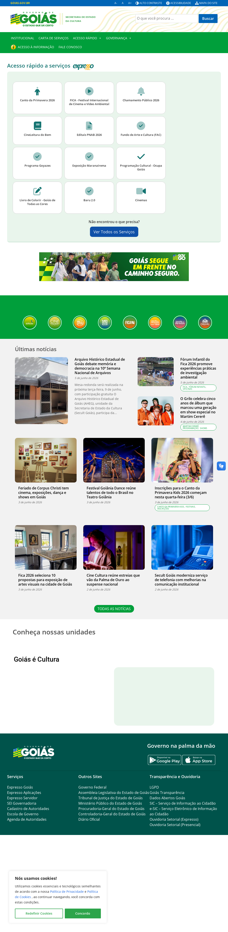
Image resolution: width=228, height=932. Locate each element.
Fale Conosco (70, 47)
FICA (185, 387)
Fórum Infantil (197, 387)
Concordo (82, 913)
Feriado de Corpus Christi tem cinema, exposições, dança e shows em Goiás (43, 492)
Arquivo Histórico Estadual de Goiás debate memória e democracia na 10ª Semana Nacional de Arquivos (100, 366)
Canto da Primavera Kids (170, 507)
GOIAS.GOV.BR (20, 3)
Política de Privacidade (67, 891)
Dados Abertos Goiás (167, 878)
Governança (119, 38)
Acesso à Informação (36, 47)
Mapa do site (208, 3)
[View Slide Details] (40, 682)
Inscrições (163, 509)
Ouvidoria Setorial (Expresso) (174, 899)
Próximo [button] (203, 682)
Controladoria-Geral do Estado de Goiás (112, 894)
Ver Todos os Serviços (114, 231)
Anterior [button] (24, 682)
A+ (130, 3)
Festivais (190, 507)
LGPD (154, 867)
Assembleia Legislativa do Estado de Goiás (113, 872)
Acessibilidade (180, 3)
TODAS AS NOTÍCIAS (114, 608)
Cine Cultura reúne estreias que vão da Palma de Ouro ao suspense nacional (113, 580)
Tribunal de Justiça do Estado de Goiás (110, 878)
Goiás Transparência (167, 872)
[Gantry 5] (34, 832)
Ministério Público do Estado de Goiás (110, 883)
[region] (58, 897)
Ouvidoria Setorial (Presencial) (175, 905)
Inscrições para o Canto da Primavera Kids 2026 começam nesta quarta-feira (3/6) (181, 492)
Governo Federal (92, 867)
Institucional (22, 38)
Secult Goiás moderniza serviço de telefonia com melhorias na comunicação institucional (181, 580)
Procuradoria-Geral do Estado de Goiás (111, 888)
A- (115, 3)
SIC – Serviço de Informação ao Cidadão (183, 883)
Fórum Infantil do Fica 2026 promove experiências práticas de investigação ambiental (198, 368)
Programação (190, 428)
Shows (203, 428)
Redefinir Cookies (39, 913)
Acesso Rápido (87, 38)
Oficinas (187, 389)
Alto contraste (150, 3)
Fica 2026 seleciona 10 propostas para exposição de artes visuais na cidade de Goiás (45, 580)
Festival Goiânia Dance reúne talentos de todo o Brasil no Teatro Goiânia (111, 492)
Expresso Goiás (20, 867)
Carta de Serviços (54, 38)
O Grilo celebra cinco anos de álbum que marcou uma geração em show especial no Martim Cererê (198, 407)
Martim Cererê (191, 426)
